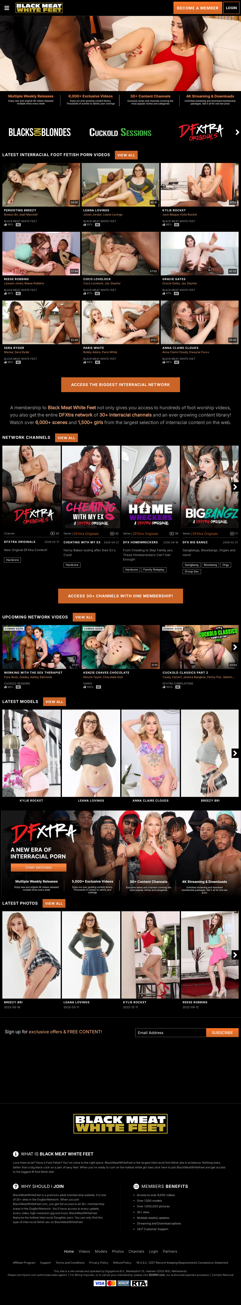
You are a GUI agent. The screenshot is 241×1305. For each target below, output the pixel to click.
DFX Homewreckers (140, 542)
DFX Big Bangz (195, 542)
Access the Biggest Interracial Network (120, 384)
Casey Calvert (172, 677)
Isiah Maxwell (29, 214)
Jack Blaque (170, 214)
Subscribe (222, 1032)
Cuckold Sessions (17, 683)
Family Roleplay (154, 569)
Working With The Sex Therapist (33, 672)
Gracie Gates (174, 279)
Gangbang (191, 565)
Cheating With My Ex (82, 542)
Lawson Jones (13, 283)
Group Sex (192, 571)
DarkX (87, 683)
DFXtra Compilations (178, 683)
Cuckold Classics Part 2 (185, 672)
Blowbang (210, 565)
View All (126, 155)
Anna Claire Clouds (180, 348)
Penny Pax (214, 677)
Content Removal (222, 1275)
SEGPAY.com (157, 1275)
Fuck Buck (11, 677)
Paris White (93, 348)
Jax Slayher (113, 283)
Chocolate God (113, 677)
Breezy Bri (11, 214)
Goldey (24, 677)
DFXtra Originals (20, 542)
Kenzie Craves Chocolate (106, 672)
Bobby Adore (91, 352)
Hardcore (12, 560)
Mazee (8, 352)
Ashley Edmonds (41, 677)
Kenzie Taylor (92, 677)
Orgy (225, 565)
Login (231, 8)
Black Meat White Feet (20, 221)
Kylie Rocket (174, 210)
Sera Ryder (14, 348)
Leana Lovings (96, 210)
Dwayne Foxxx (199, 352)
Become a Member (198, 8)
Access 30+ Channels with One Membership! (120, 596)
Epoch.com (29, 1275)
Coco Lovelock (97, 279)
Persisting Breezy (20, 210)
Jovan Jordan (92, 214)
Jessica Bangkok (194, 677)
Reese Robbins (16, 279)
